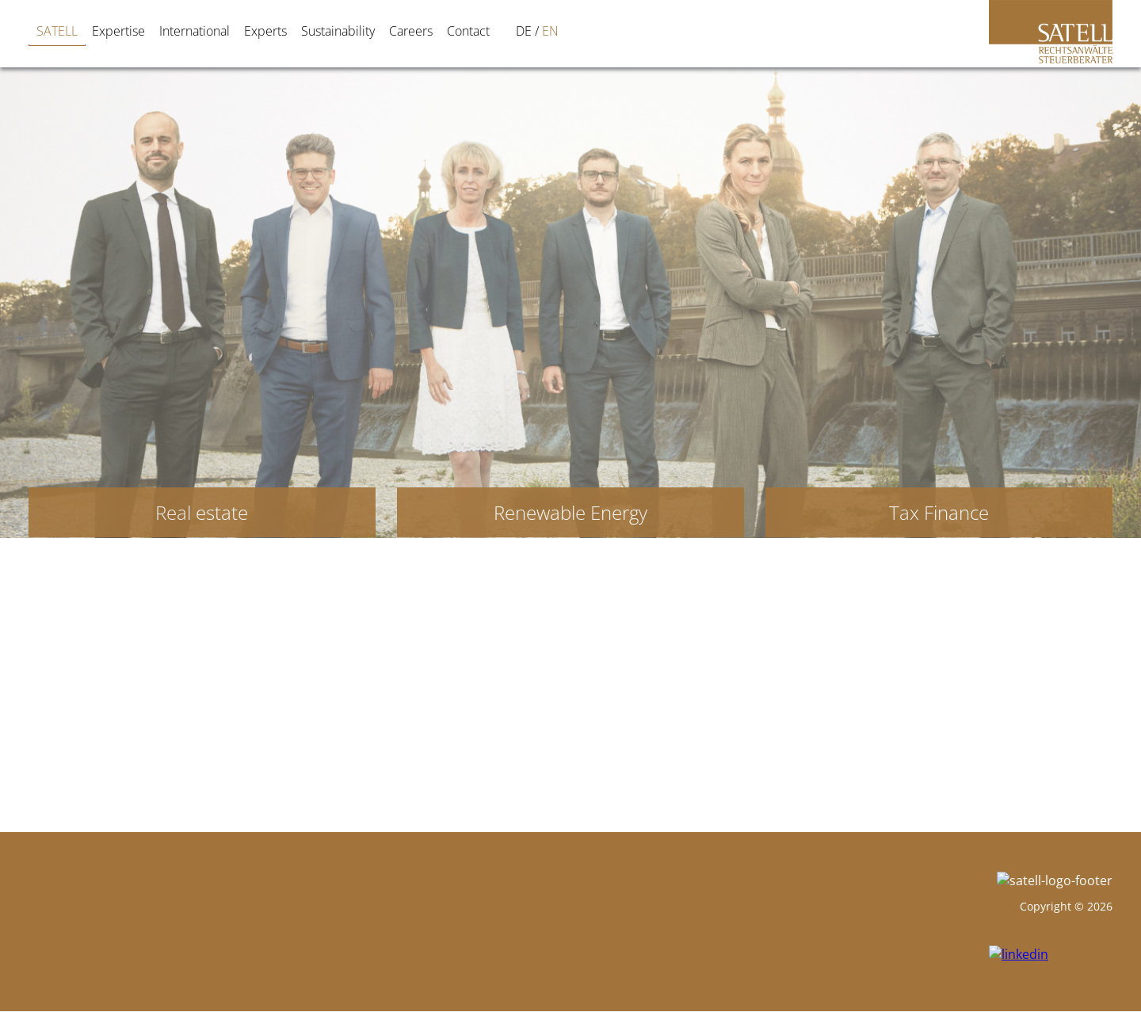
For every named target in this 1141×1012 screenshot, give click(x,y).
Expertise (118, 31)
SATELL (57, 31)
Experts (265, 31)
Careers (411, 31)
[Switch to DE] (501, 31)
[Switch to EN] (527, 31)
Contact (468, 31)
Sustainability (338, 31)
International (194, 31)
